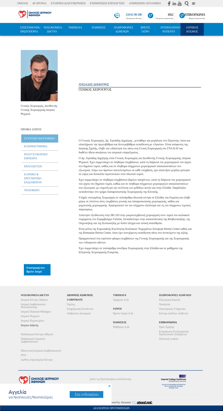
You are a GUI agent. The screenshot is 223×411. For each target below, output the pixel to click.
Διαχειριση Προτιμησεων (111, 408)
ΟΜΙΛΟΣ (22, 3)
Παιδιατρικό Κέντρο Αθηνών (37, 334)
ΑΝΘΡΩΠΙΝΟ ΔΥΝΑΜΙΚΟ (145, 3)
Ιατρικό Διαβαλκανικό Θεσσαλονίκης (33, 306)
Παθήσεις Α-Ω (121, 326)
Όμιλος (71, 304)
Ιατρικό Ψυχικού (30, 316)
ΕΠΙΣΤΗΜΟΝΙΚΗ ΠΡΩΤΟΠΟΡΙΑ (30, 29)
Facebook (169, 3)
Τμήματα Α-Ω (121, 299)
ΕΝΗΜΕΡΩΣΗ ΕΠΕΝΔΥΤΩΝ (107, 3)
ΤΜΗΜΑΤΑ (75, 27)
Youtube (179, 3)
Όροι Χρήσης (166, 326)
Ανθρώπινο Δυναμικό (79, 313)
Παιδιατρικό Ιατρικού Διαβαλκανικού (33, 340)
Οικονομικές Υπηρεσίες (172, 308)
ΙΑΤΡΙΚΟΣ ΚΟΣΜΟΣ (192, 29)
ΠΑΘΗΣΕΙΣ (98, 27)
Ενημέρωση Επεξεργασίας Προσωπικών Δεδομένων (174, 333)
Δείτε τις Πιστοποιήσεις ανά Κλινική (110, 379)
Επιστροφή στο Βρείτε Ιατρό (35, 269)
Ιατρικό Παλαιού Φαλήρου (36, 311)
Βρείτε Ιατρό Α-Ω (123, 313)
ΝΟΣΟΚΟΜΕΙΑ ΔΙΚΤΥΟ (53, 29)
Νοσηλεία (164, 304)
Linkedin (174, 3)
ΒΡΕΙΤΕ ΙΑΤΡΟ (145, 29)
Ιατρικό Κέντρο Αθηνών (34, 299)
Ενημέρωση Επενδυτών (80, 308)
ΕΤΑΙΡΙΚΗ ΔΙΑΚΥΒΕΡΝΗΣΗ (68, 3)
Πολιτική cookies (168, 338)
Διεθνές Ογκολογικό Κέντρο (37, 359)
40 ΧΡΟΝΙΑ (39, 3)
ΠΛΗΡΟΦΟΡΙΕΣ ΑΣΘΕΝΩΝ (123, 29)
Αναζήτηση (186, 3)
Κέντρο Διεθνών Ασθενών (173, 313)
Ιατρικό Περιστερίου (32, 320)
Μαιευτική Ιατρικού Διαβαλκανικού (41, 350)
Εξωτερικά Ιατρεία (169, 299)
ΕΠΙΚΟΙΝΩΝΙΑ (194, 14)
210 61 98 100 (134, 14)
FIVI (23, 355)
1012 (170, 14)
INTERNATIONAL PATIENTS (170, 29)
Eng (193, 3)
